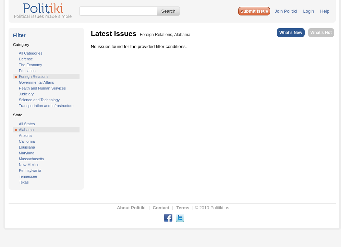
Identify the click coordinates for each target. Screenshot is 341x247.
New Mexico (29, 165)
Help (324, 11)
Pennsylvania (30, 170)
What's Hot (321, 32)
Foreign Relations (33, 76)
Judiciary (26, 94)
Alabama (26, 130)
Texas (24, 182)
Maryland (26, 153)
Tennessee (28, 176)
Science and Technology (39, 100)
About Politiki (131, 207)
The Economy (30, 65)
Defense (26, 59)
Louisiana (27, 147)
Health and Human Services (42, 88)
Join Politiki (286, 11)
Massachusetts (31, 159)
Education (27, 71)
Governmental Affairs (36, 82)
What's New (290, 32)
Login (308, 11)
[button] (254, 11)
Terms (183, 207)
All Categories (30, 53)
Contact (161, 207)
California (27, 141)
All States (27, 124)
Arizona (25, 135)
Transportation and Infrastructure (46, 106)
